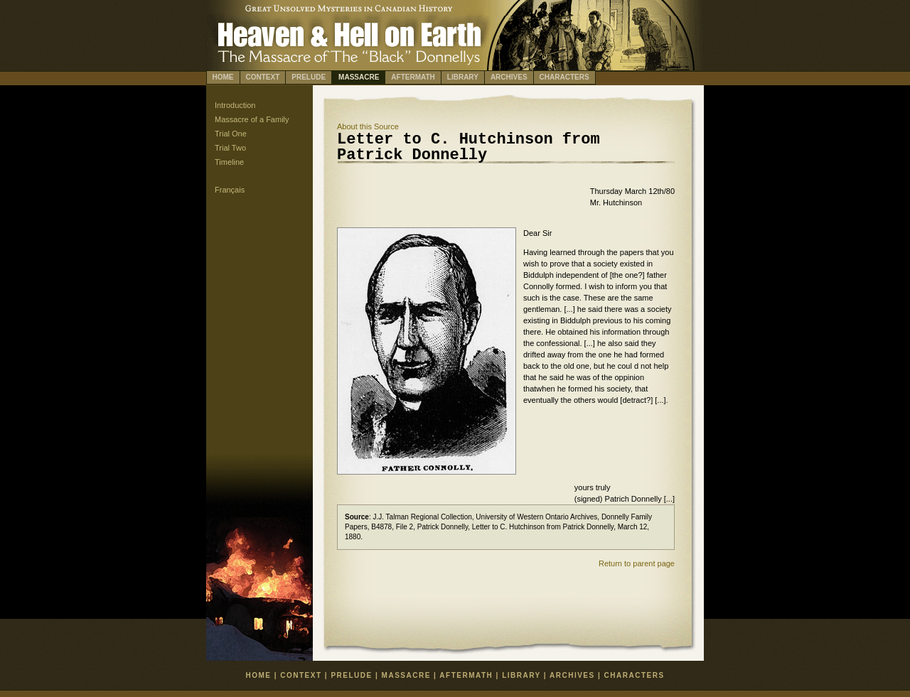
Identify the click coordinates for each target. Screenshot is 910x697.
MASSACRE (358, 77)
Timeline (229, 162)
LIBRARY (462, 77)
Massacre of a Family (252, 119)
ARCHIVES (509, 77)
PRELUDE (308, 77)
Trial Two (230, 148)
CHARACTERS (564, 77)
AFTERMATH (412, 77)
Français (230, 189)
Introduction (235, 105)
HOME (223, 77)
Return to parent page (637, 563)
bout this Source (368, 126)
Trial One (231, 133)
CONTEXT (263, 77)
